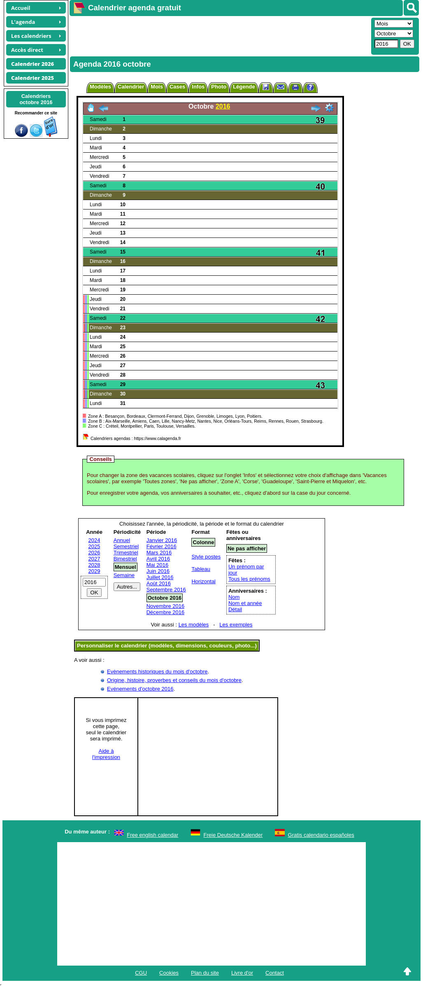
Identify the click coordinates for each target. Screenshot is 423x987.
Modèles (100, 87)
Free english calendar (152, 835)
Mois (157, 87)
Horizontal (203, 581)
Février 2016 (161, 546)
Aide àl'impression (106, 754)
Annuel (122, 540)
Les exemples (235, 625)
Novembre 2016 (165, 606)
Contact (274, 973)
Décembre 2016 (165, 612)
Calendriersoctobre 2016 (35, 99)
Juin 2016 (158, 571)
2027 (94, 559)
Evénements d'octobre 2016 (140, 689)
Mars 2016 (159, 552)
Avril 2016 (158, 559)
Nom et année (245, 603)
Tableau (200, 569)
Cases (177, 87)
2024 (94, 540)
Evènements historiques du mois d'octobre (157, 671)
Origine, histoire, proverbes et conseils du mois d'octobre (174, 680)
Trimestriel (126, 552)
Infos (198, 87)
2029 (94, 571)
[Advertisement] (219, 35)
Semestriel (126, 546)
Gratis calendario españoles (321, 835)
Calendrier (131, 87)
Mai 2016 (157, 565)
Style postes (206, 557)
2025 (94, 546)
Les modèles (194, 625)
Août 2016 (158, 583)
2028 (94, 565)
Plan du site (205, 973)
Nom (233, 597)
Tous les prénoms (249, 579)
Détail (235, 609)
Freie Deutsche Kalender (233, 835)
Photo (218, 87)
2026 (94, 552)
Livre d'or (242, 973)
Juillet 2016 (160, 577)
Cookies (169, 973)
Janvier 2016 (161, 540)
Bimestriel (125, 559)
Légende (244, 87)
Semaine (124, 575)
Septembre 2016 (166, 590)
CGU (141, 973)
